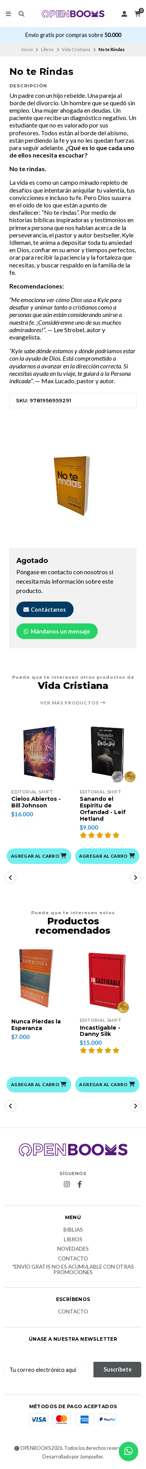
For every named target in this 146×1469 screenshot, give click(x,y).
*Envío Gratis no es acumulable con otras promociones (73, 1269)
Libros (47, 49)
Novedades (73, 1249)
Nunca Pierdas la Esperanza (36, 1025)
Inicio (27, 49)
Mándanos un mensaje (56, 631)
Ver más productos (73, 703)
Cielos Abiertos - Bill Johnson (36, 802)
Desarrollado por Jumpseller (72, 1457)
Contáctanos (44, 609)
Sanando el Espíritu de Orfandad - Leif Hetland (103, 809)
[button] (39, 856)
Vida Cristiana (76, 49)
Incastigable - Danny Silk (100, 1031)
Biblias (73, 1230)
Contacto (73, 1259)
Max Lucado (57, 380)
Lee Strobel (69, 329)
